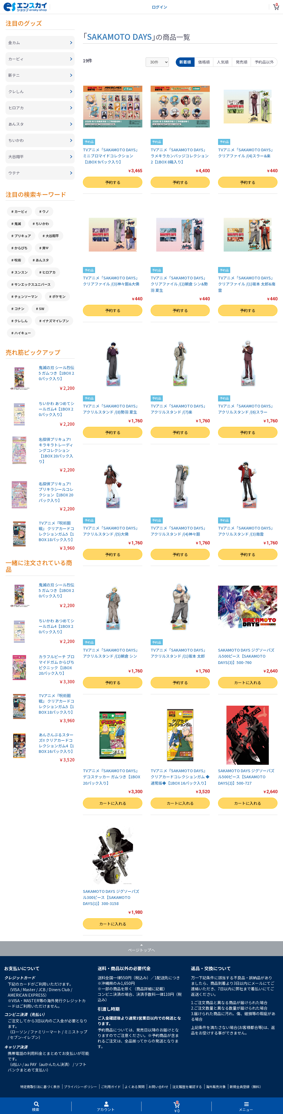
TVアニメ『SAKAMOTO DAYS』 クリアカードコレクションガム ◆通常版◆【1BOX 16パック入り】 (180, 777)
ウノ (45, 211)
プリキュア (22, 235)
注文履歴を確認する (187, 1086)
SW (41, 308)
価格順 (204, 62)
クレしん (21, 320)
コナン (19, 308)
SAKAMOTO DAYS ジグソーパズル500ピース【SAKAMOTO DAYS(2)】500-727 (246, 777)
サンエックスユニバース (32, 284)
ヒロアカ (49, 272)
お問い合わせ (158, 1086)
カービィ (21, 211)
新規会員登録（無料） (246, 1086)
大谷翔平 (52, 235)
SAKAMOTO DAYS (119, 36)
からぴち (21, 247)
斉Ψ (45, 247)
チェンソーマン (26, 296)
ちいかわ (42, 223)
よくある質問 (135, 1086)
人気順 (223, 62)
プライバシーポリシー (80, 1086)
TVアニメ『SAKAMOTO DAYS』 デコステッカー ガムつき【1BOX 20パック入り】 (111, 777)
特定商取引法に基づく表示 (40, 1086)
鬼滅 (17, 223)
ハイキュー (22, 332)
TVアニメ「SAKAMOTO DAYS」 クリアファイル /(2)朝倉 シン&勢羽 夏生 (179, 284)
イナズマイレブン (55, 320)
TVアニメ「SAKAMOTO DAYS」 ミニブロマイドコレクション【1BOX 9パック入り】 (111, 156)
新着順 (185, 62)
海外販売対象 (216, 1086)
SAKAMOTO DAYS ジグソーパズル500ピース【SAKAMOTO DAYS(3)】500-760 (246, 656)
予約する (112, 182)
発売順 (241, 62)
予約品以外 (264, 62)
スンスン (21, 272)
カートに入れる (247, 682)
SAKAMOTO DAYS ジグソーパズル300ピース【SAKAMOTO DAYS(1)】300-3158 (111, 897)
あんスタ (42, 260)
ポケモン (58, 296)
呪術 (17, 260)
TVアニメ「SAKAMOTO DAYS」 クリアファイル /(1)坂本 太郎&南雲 (246, 284)
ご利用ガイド (111, 1086)
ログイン (159, 7)
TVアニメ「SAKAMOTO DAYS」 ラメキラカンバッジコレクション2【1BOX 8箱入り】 (180, 156)
